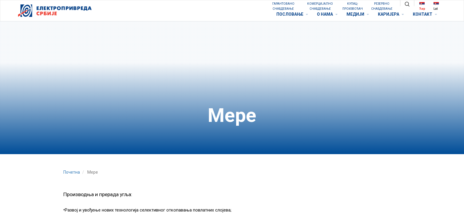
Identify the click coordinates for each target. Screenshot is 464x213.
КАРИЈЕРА (391, 14)
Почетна (71, 172)
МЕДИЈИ (358, 14)
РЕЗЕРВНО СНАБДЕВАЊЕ (381, 6)
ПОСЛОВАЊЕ (292, 14)
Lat (436, 6)
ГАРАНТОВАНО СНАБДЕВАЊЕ (283, 6)
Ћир (422, 6)
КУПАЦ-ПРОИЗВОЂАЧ (352, 6)
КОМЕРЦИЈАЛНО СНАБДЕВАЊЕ (320, 6)
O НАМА (327, 14)
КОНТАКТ (425, 14)
